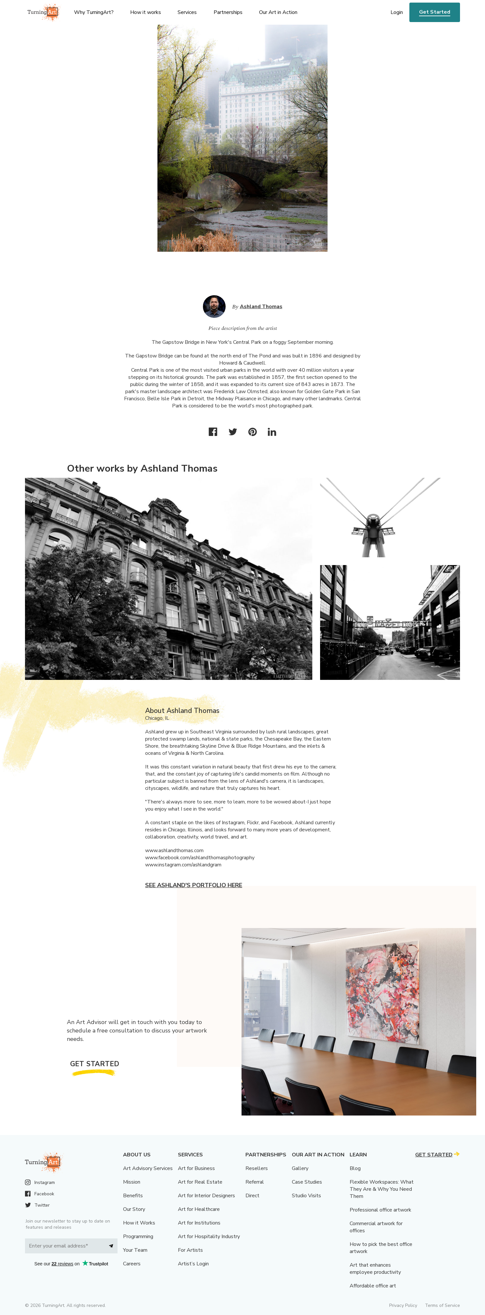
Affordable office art (373, 1285)
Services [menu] (187, 12)
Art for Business (196, 1168)
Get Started (434, 12)
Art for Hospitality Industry (209, 1236)
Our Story (134, 1209)
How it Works (139, 1222)
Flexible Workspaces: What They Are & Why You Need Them (382, 1189)
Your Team (135, 1250)
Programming (138, 1236)
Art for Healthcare (199, 1209)
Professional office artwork (380, 1209)
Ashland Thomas (261, 306)
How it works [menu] (145, 12)
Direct (252, 1195)
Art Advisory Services (148, 1168)
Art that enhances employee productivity (375, 1268)
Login (397, 12)
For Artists (190, 1250)
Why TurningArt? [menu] (94, 12)
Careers (132, 1263)
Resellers (256, 1168)
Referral (254, 1182)
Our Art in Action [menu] (278, 12)
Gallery (300, 1168)
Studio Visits (306, 1195)
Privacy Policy (403, 1305)
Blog (355, 1168)
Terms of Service (442, 1305)
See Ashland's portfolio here (193, 885)
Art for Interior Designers (206, 1195)
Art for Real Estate (200, 1182)
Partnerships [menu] (228, 12)
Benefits (133, 1195)
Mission (131, 1182)
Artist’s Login (193, 1263)
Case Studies (307, 1182)
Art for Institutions (199, 1222)
